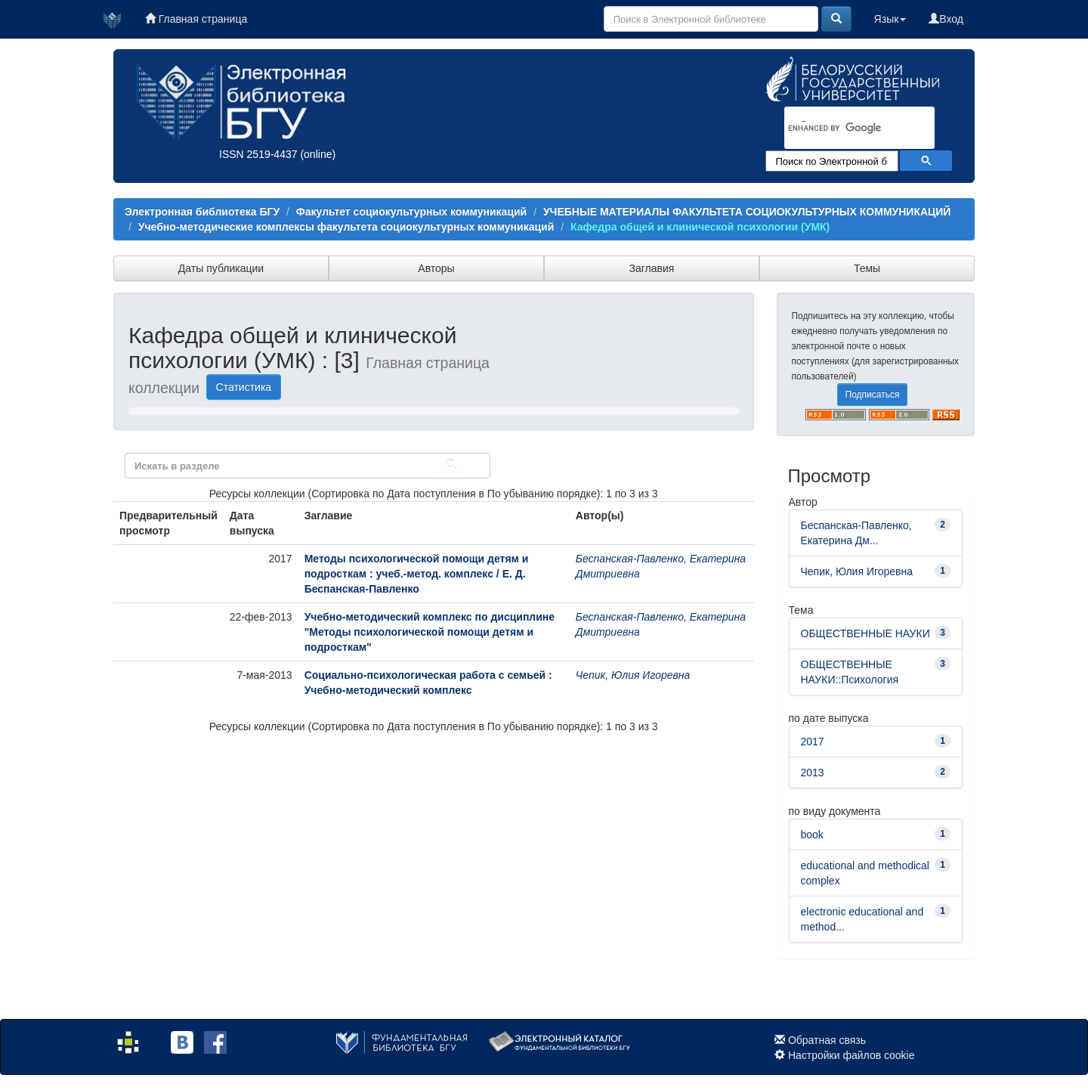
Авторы (436, 268)
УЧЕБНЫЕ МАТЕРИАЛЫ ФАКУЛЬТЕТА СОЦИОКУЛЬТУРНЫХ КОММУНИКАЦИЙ (747, 212)
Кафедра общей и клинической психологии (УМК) (700, 227)
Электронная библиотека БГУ (202, 212)
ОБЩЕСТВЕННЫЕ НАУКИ (865, 633)
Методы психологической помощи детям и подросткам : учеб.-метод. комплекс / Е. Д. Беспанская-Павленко (416, 574)
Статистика (244, 387)
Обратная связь (827, 1040)
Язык (890, 19)
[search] (840, 128)
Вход (946, 19)
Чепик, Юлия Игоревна (633, 675)
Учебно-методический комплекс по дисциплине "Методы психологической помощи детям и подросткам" (429, 632)
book (812, 834)
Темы (867, 268)
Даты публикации (221, 268)
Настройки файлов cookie (851, 1055)
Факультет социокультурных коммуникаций (411, 212)
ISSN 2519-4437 (258, 154)
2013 (812, 772)
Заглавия (652, 268)
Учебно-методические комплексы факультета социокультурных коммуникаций (346, 227)
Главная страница (196, 19)
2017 (812, 741)
